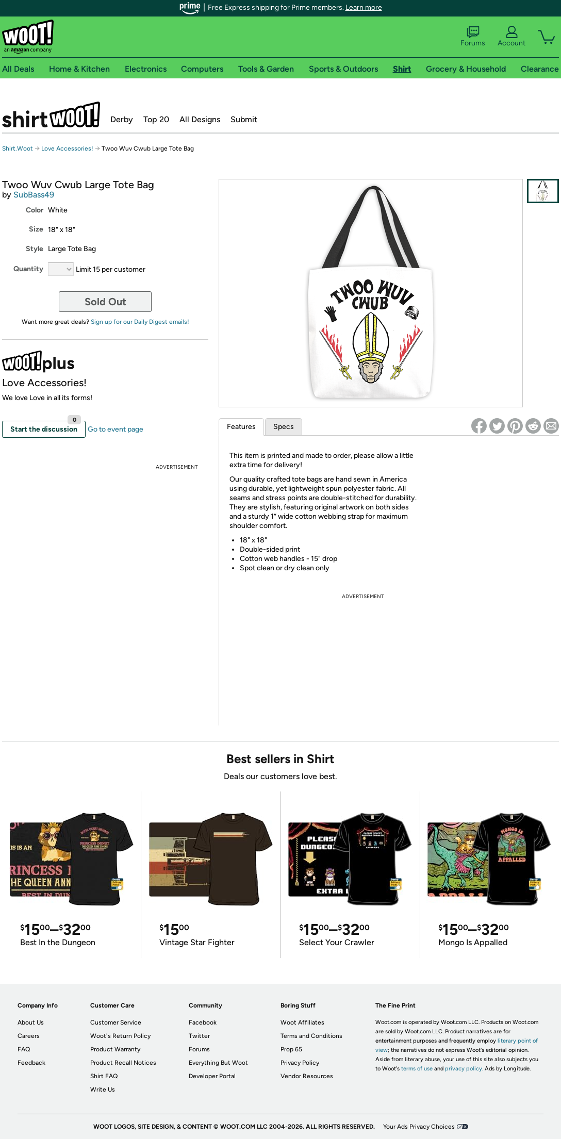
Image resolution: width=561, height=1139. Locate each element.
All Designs (199, 119)
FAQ (24, 1049)
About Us (31, 1022)
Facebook (203, 1022)
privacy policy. (464, 1068)
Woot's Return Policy (120, 1035)
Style (34, 248)
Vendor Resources (306, 1076)
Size (36, 229)
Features (241, 426)
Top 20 (156, 119)
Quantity (28, 269)
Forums (472, 36)
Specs (283, 426)
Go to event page (115, 429)
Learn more (363, 7)
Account (511, 36)
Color (34, 210)
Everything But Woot (218, 1062)
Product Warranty (115, 1049)
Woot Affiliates (302, 1022)
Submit (243, 119)
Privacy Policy (299, 1062)
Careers (29, 1035)
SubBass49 (33, 195)
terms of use (417, 1068)
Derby (121, 119)
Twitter (199, 1035)
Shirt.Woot (51, 114)
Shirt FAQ (104, 1076)
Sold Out (105, 301)
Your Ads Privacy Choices (419, 1126)
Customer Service (115, 1022)
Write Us (102, 1089)
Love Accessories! (67, 148)
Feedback (31, 1062)
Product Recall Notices (123, 1062)
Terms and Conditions (311, 1035)
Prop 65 (291, 1049)
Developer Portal (212, 1076)
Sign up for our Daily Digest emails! (140, 321)
